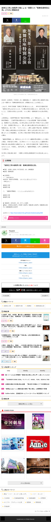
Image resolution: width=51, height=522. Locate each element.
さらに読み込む (31, 483)
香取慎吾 (37, 502)
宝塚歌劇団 (31, 498)
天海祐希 (6, 506)
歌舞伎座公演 (39, 306)
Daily (8, 370)
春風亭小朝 (18, 306)
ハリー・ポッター (37, 494)
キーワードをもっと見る (42, 511)
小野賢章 (42, 498)
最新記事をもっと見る (30, 404)
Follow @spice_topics (25, 262)
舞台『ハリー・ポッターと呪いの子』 (15, 494)
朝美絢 (28, 502)
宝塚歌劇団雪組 (18, 498)
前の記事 (6, 295)
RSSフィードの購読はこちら (32, 246)
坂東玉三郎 (6, 306)
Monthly (42, 370)
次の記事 (45, 295)
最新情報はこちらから (28, 217)
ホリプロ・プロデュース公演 (12, 502)
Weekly (25, 370)
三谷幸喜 (6, 498)
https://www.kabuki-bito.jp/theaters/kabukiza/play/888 (26, 213)
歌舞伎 (28, 306)
